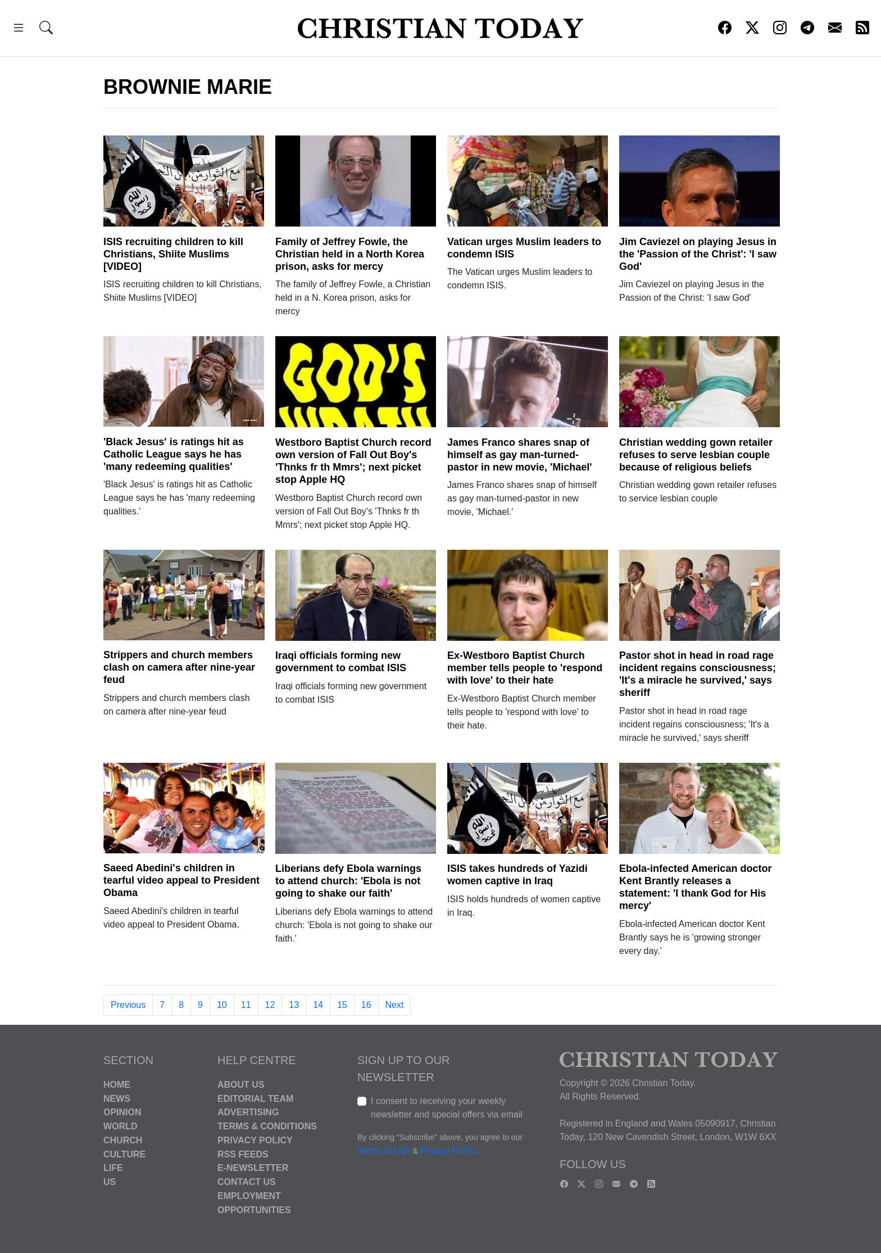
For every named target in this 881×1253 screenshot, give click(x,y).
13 (294, 1005)
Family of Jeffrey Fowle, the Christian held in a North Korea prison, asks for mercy (349, 254)
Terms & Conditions (267, 1126)
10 (222, 1005)
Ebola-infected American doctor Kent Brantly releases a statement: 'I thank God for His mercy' (695, 887)
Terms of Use (383, 1151)
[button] (18, 29)
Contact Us (246, 1182)
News (116, 1098)
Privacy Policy (255, 1140)
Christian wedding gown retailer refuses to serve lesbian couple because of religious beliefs (696, 455)
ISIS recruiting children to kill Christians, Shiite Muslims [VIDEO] (173, 254)
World (120, 1126)
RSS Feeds (243, 1154)
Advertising (248, 1112)
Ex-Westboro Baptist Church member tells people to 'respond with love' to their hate (524, 668)
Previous (128, 1005)
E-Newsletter (252, 1168)
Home (116, 1084)
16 (366, 1005)
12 (270, 1005)
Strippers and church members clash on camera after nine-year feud (179, 667)
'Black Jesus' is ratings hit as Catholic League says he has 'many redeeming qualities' (173, 454)
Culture (124, 1154)
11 (246, 1005)
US (109, 1182)
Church (122, 1140)
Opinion (122, 1112)
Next (394, 1005)
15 (342, 1005)
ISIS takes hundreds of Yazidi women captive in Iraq (517, 874)
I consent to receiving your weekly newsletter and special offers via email (447, 1107)
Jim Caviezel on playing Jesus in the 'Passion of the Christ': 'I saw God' (697, 254)
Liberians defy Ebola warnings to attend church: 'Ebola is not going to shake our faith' (348, 881)
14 (318, 1005)
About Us (241, 1084)
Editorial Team (255, 1098)
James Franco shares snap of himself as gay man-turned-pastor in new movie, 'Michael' (519, 455)
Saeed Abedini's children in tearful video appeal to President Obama (181, 880)
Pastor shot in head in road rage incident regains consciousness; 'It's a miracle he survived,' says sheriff (697, 674)
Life (113, 1168)
